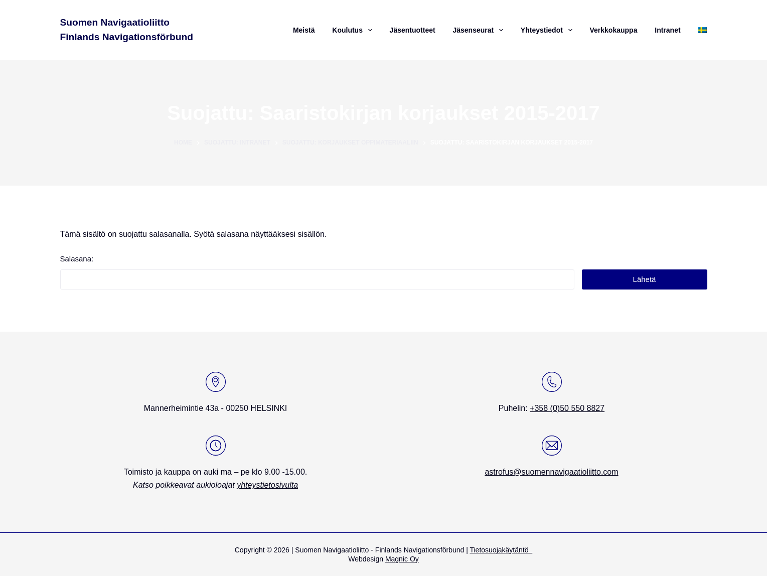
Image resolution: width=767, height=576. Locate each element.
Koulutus (353, 30)
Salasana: (317, 272)
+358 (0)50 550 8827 (567, 408)
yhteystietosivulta (267, 485)
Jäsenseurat (479, 30)
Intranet (667, 30)
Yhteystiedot (548, 30)
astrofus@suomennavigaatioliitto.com (551, 472)
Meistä (304, 30)
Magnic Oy (402, 559)
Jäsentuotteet (412, 30)
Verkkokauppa (613, 30)
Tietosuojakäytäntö (501, 550)
